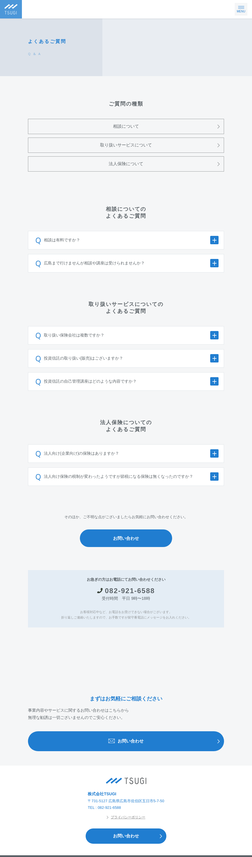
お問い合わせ (126, 538)
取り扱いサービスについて (162, 145)
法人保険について (166, 164)
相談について (168, 126)
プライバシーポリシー (126, 817)
